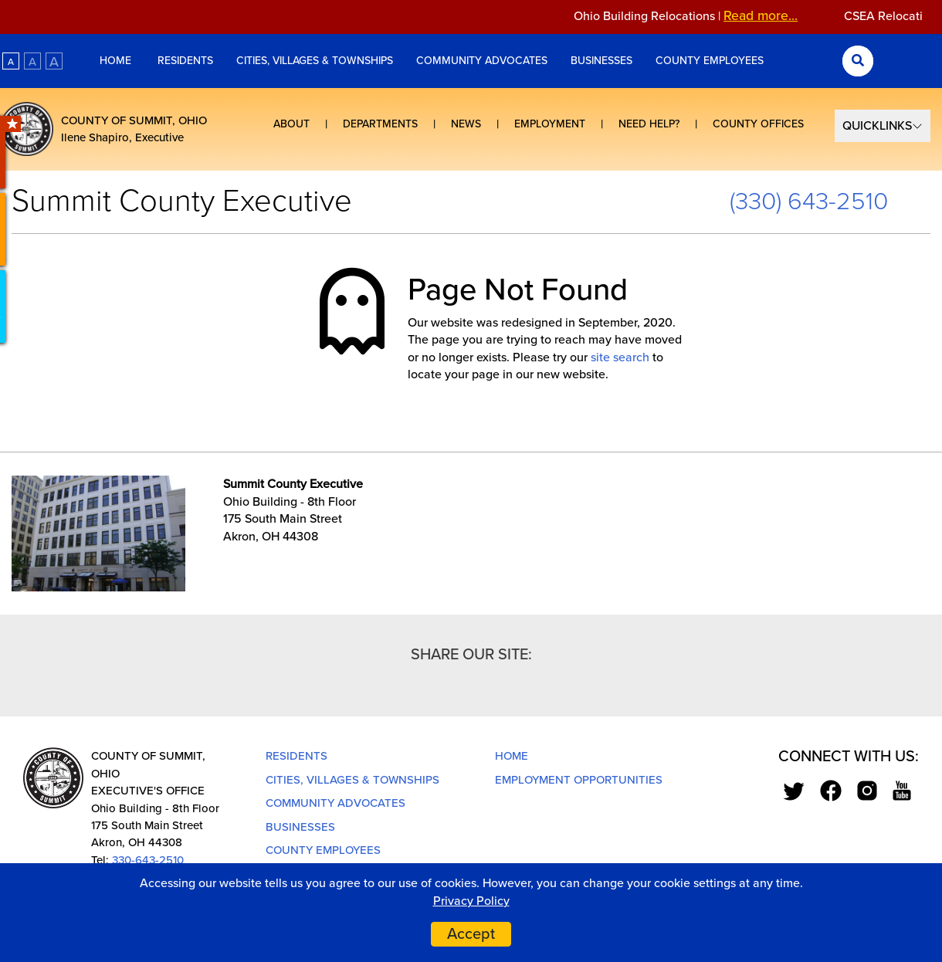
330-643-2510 (148, 860)
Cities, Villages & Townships (314, 60)
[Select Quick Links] (882, 126)
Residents (185, 60)
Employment (549, 123)
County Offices (758, 123)
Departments (380, 123)
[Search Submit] (857, 61)
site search (620, 357)
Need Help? (648, 123)
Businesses (601, 60)
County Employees (710, 60)
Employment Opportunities (578, 780)
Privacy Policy (471, 901)
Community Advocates (481, 60)
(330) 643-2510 (809, 201)
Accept (471, 934)
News (466, 123)
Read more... (769, 16)
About (291, 123)
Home (117, 60)
